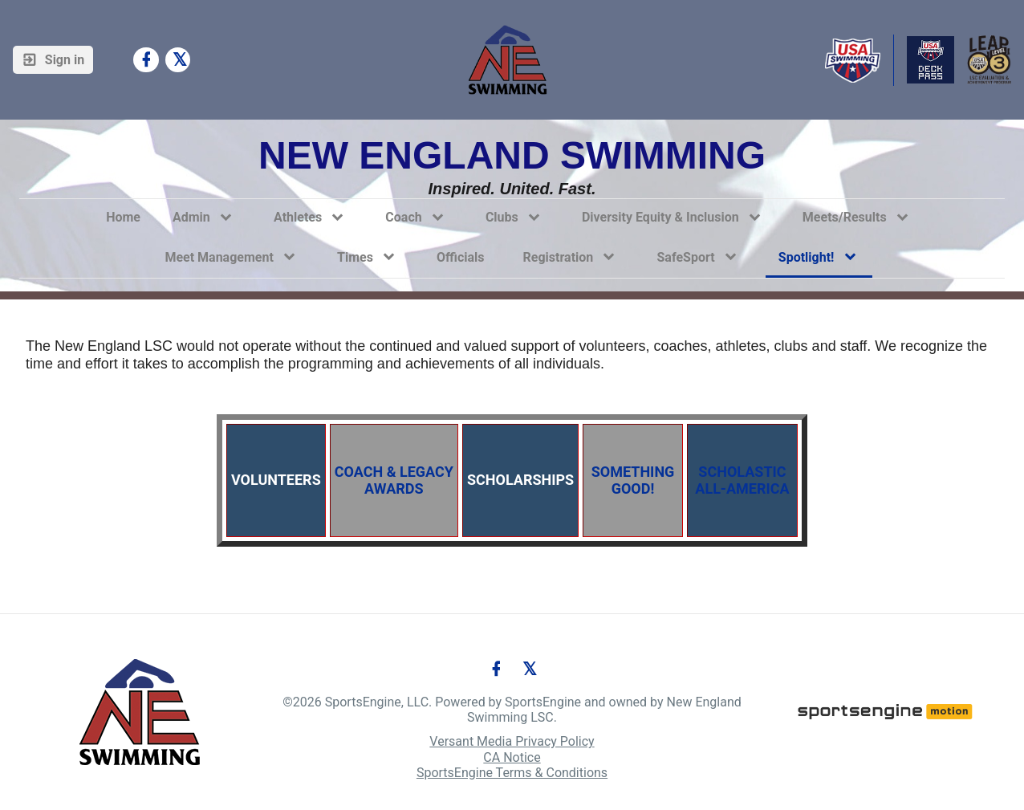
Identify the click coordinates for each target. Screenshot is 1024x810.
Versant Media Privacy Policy (511, 741)
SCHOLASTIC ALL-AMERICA (741, 480)
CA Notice (511, 757)
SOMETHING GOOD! (634, 480)
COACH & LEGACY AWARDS (394, 480)
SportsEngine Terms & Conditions (512, 772)
